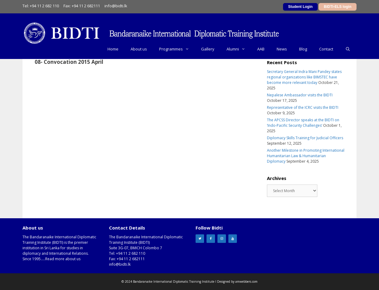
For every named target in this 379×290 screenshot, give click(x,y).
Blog (303, 49)
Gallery (207, 49)
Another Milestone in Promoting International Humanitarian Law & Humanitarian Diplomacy (305, 156)
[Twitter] (200, 238)
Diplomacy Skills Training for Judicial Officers (305, 137)
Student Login (300, 7)
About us (139, 49)
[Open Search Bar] (348, 49)
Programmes (177, 49)
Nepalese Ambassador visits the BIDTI (300, 95)
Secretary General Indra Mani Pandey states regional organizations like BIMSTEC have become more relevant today (304, 77)
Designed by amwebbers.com (237, 281)
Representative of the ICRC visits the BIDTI (302, 107)
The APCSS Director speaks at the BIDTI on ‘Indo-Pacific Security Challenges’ (303, 122)
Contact (326, 49)
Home (113, 49)
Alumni (239, 49)
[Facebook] (211, 238)
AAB (261, 49)
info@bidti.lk (115, 6)
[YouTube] (232, 238)
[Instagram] (221, 238)
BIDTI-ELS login (337, 7)
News (282, 49)
